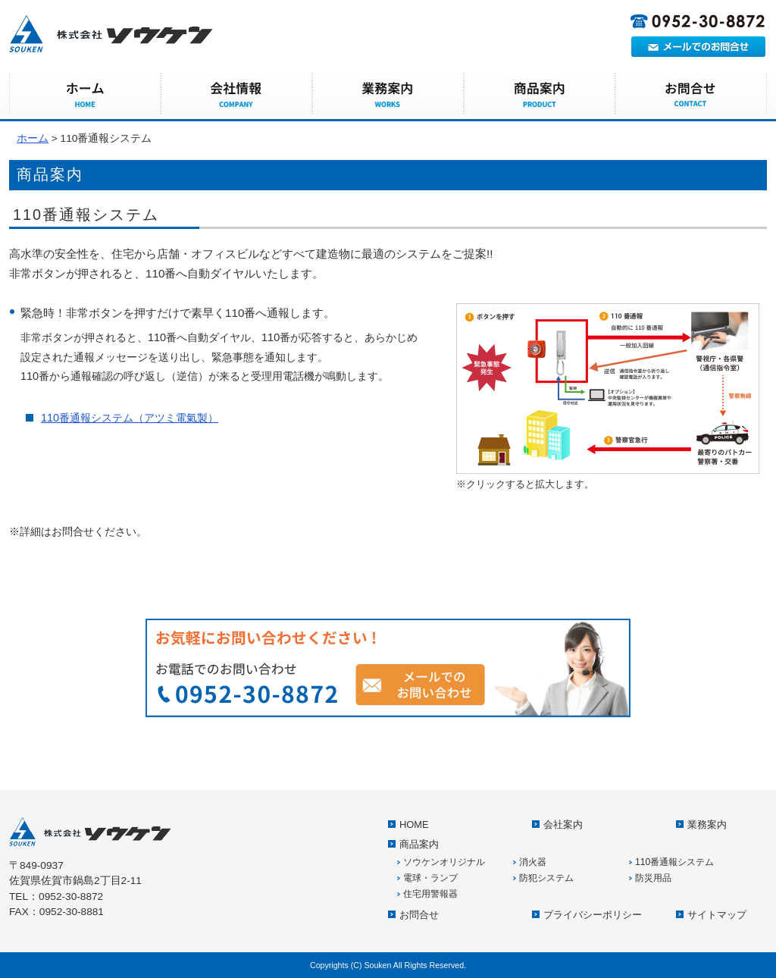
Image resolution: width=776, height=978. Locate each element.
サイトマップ (716, 914)
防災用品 (653, 878)
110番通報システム (674, 862)
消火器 (532, 862)
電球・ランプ (430, 878)
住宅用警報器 (430, 894)
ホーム (32, 138)
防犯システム (546, 878)
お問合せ (691, 94)
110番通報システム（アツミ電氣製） (129, 418)
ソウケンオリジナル (444, 862)
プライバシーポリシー (592, 914)
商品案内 (539, 94)
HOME (85, 94)
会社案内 (236, 94)
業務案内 (388, 94)
